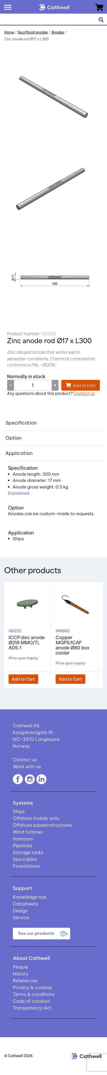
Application (19, 453)
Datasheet (19, 493)
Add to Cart (84, 385)
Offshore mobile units (36, 818)
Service (21, 917)
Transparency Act (32, 1008)
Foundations (26, 866)
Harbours (23, 839)
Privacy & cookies (32, 987)
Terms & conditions (34, 994)
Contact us (84, 393)
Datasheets (25, 904)
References (25, 980)
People (20, 967)
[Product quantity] (33, 385)
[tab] (53, 423)
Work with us (27, 766)
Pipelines (22, 845)
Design (20, 911)
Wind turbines (28, 832)
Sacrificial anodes (33, 32)
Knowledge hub (30, 897)
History (21, 974)
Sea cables (25, 859)
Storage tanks (28, 852)
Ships (19, 811)
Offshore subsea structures (42, 825)
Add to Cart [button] (23, 679)
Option (13, 438)
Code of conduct (31, 1001)
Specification (21, 423)
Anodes (57, 32)
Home (9, 32)
